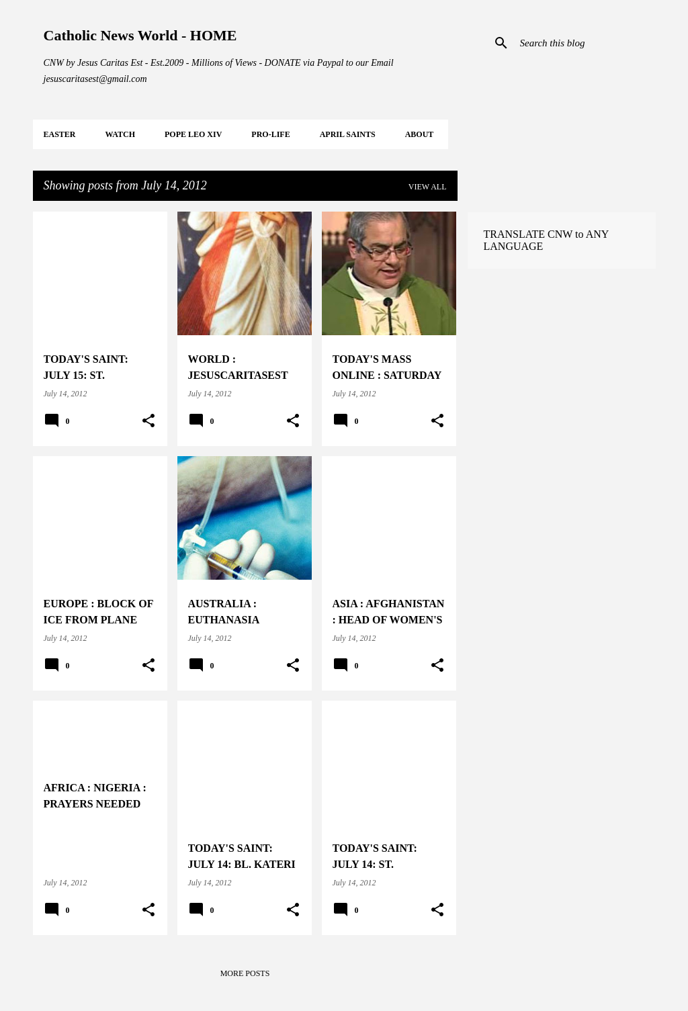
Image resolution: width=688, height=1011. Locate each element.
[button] (148, 421)
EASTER (60, 134)
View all (427, 186)
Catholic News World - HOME (140, 35)
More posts (245, 973)
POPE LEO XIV (193, 134)
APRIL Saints (348, 134)
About (419, 134)
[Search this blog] (585, 43)
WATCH (120, 134)
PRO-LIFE (270, 134)
